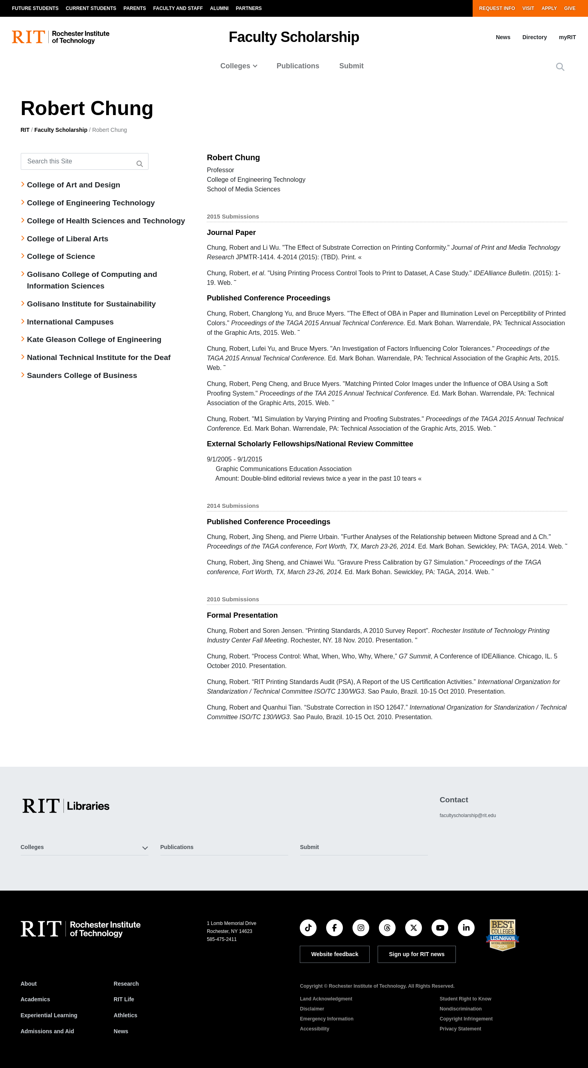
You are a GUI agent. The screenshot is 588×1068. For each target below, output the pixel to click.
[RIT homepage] (60, 37)
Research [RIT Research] (126, 983)
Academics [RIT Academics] (35, 999)
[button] (560, 67)
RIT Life (124, 999)
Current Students (91, 8)
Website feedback (334, 954)
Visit (528, 8)
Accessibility (314, 1029)
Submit (351, 66)
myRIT (567, 37)
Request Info (497, 8)
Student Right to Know (465, 999)
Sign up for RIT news (417, 954)
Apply (549, 8)
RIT (25, 130)
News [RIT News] (121, 1031)
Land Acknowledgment (326, 999)
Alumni (219, 8)
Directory (535, 37)
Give (570, 8)
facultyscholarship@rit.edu (468, 815)
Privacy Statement (460, 1029)
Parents (134, 8)
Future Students (35, 8)
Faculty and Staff (178, 8)
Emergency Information (326, 1019)
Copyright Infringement (466, 1019)
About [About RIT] (29, 983)
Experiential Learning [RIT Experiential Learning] (49, 1015)
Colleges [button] (32, 847)
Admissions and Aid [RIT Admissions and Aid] (47, 1031)
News (503, 37)
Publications (298, 66)
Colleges (235, 66)
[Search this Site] (84, 161)
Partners (249, 8)
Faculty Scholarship (294, 37)
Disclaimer (312, 1009)
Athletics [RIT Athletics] (125, 1015)
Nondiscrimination (460, 1009)
